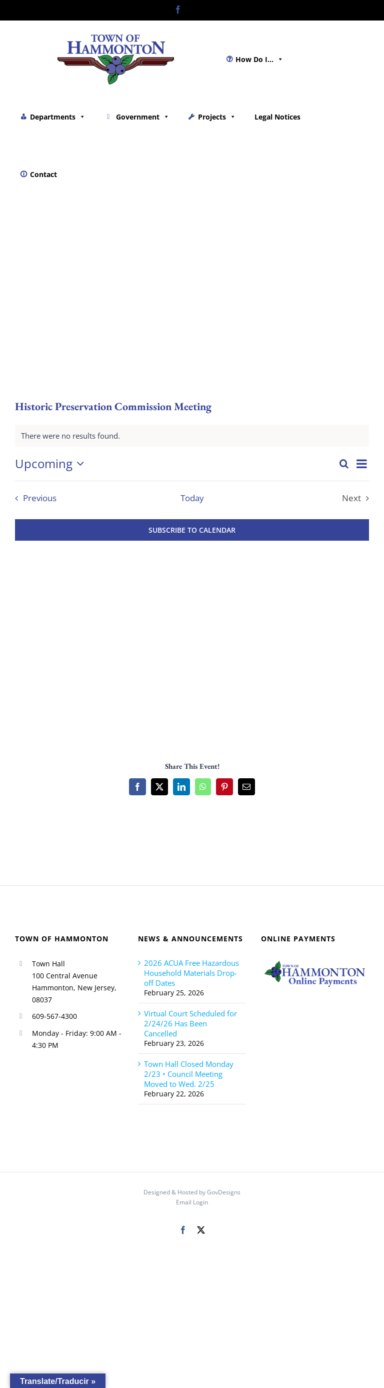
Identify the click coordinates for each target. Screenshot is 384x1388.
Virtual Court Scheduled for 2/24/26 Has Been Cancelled (190, 1023)
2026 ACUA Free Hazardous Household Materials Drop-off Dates (191, 973)
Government (143, 117)
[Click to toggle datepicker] (52, 464)
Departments (58, 117)
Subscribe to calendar (192, 530)
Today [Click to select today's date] (192, 498)
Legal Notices (277, 117)
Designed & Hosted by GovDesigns (192, 1192)
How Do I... (260, 59)
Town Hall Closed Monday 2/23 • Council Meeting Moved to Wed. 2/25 (189, 1074)
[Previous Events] (33, 498)
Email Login (192, 1202)
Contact (43, 174)
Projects (217, 117)
